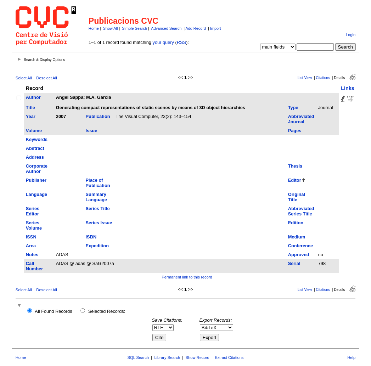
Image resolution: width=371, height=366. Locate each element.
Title (30, 107)
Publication (98, 116)
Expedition (97, 245)
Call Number (34, 266)
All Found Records (53, 311)
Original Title (296, 197)
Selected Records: (106, 311)
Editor (294, 180)
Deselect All (46, 78)
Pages (295, 130)
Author (33, 97)
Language (36, 194)
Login (350, 35)
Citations (323, 78)
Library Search (167, 357)
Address (35, 157)
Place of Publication (98, 183)
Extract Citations (229, 357)
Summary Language (96, 197)
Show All (110, 28)
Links (347, 88)
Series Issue (99, 222)
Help (351, 357)
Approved (298, 254)
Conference (300, 245)
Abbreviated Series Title (301, 211)
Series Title (98, 208)
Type (293, 107)
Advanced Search (166, 28)
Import (215, 28)
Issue (91, 130)
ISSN (31, 237)
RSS (181, 42)
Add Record (195, 28)
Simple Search (134, 28)
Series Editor (32, 211)
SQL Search (138, 357)
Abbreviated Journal (301, 119)
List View (305, 78)
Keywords (36, 139)
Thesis (295, 166)
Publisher (36, 180)
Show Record (197, 357)
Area (31, 245)
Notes (32, 254)
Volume (34, 130)
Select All (24, 78)
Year (30, 116)
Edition (295, 222)
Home (94, 28)
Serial (294, 263)
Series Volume (34, 225)
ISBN (91, 237)
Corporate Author (36, 168)
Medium (296, 237)
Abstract (35, 148)
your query (163, 42)
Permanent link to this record (187, 277)
